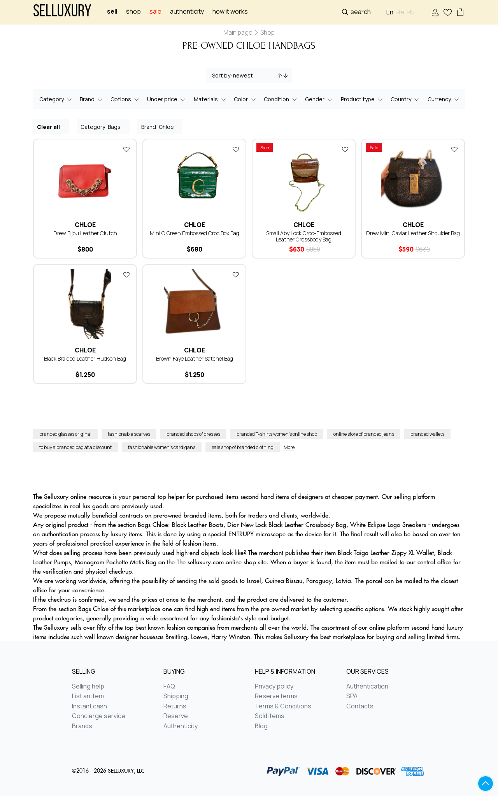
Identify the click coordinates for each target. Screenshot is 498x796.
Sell (112, 11)
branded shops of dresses (193, 434)
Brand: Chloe (160, 126)
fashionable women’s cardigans (161, 447)
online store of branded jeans (363, 434)
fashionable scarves (129, 434)
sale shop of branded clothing (243, 447)
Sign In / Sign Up (435, 13)
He (400, 12)
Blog (261, 726)
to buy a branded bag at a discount (75, 447)
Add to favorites (126, 149)
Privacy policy (274, 686)
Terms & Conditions (283, 706)
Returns (174, 706)
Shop (133, 11)
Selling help (88, 686)
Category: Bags (103, 126)
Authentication (367, 686)
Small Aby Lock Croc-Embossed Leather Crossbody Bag (303, 236)
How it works (230, 11)
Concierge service (98, 716)
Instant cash (89, 706)
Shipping (175, 696)
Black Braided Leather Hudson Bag (85, 358)
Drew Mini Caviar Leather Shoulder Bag (413, 233)
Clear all (51, 126)
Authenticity (187, 11)
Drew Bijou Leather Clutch (85, 233)
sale (155, 11)
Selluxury (62, 12)
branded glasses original (65, 434)
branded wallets (427, 434)
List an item (88, 696)
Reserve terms (276, 696)
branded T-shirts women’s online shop (277, 434)
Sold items (269, 716)
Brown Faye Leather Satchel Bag (194, 358)
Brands (82, 726)
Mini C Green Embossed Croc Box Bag (194, 233)
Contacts (360, 706)
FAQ (169, 686)
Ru (411, 12)
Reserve (175, 716)
